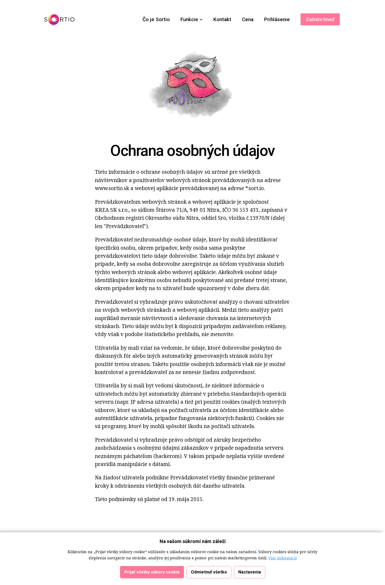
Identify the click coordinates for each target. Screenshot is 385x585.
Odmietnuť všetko (209, 574)
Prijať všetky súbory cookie (152, 574)
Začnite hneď (320, 19)
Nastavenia (249, 574)
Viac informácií (282, 560)
